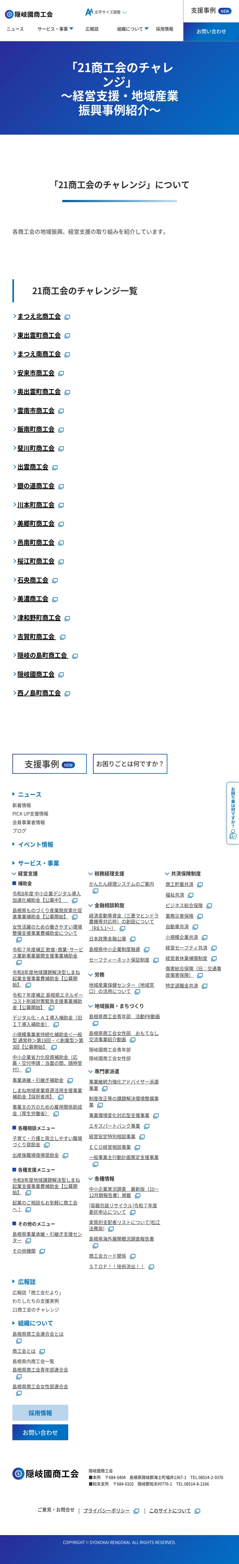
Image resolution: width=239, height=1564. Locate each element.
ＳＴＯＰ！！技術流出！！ (117, 1266)
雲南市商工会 (36, 410)
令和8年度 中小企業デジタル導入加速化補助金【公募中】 (46, 896)
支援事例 (211, 10)
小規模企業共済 (182, 937)
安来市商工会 (36, 372)
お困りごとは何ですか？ (130, 763)
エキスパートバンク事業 (114, 1125)
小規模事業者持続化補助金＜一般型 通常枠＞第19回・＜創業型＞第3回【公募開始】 (47, 1040)
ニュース (15, 29)
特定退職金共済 (182, 985)
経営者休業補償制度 (186, 958)
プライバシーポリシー (106, 1510)
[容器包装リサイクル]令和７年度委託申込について (123, 1208)
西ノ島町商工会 (39, 692)
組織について (35, 1323)
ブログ (19, 830)
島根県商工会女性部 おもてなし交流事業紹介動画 (124, 1036)
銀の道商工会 (36, 485)
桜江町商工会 (36, 560)
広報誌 (92, 29)
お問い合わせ (211, 31)
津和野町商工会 (39, 617)
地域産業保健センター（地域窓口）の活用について (121, 988)
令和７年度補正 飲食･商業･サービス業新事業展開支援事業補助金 (47, 952)
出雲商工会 (32, 466)
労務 (99, 974)
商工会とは (24, 1351)
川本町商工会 (36, 504)
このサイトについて (170, 1510)
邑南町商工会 (36, 542)
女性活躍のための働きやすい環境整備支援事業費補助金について (47, 929)
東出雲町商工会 (39, 335)
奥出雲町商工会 (39, 391)
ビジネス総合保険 (184, 905)
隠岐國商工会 (36, 674)
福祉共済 (175, 894)
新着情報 (21, 805)
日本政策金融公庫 (107, 938)
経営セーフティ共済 (186, 947)
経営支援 (28, 873)
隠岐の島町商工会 (43, 655)
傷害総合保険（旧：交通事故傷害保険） (193, 971)
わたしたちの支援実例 (35, 1300)
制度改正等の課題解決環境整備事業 (124, 1101)
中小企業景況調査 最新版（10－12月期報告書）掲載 (124, 1192)
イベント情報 (35, 844)
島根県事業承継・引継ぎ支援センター (47, 1237)
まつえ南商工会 (39, 353)
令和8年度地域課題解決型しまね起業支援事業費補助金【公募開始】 (46, 978)
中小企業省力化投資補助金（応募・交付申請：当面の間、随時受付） (47, 1063)
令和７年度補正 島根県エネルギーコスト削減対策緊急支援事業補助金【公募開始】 (47, 1000)
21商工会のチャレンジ (35, 1309)
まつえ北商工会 (39, 316)
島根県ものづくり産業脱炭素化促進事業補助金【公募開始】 (47, 913)
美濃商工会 (32, 598)
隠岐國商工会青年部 (110, 1049)
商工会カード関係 (107, 1255)
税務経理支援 (109, 873)
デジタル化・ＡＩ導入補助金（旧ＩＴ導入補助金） (47, 1020)
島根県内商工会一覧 (33, 1361)
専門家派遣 (107, 1071)
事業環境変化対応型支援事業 (119, 1115)
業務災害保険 (179, 915)
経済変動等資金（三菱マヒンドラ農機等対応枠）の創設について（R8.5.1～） (124, 921)
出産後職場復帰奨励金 (35, 1155)
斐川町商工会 (36, 447)
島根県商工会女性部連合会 (40, 1386)
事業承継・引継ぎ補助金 (38, 1080)
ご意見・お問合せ (56, 1509)
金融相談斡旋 (109, 905)
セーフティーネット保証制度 (119, 959)
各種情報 (104, 1178)
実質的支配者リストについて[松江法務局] (124, 1225)
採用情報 (164, 29)
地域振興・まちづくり (119, 1005)
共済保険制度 (186, 873)
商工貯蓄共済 (179, 884)
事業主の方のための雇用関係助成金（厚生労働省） (47, 1109)
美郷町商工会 (36, 523)
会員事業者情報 (28, 822)
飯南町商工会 (36, 429)
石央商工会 (32, 579)
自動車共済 (177, 926)
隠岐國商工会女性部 (110, 1058)
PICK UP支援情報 (30, 813)
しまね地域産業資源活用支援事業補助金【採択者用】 (47, 1093)
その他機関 (24, 1250)
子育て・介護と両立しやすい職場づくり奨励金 (47, 1141)
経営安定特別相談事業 (112, 1136)
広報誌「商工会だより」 (38, 1292)
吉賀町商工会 (36, 636)
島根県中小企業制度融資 (114, 949)
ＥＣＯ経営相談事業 (110, 1147)
